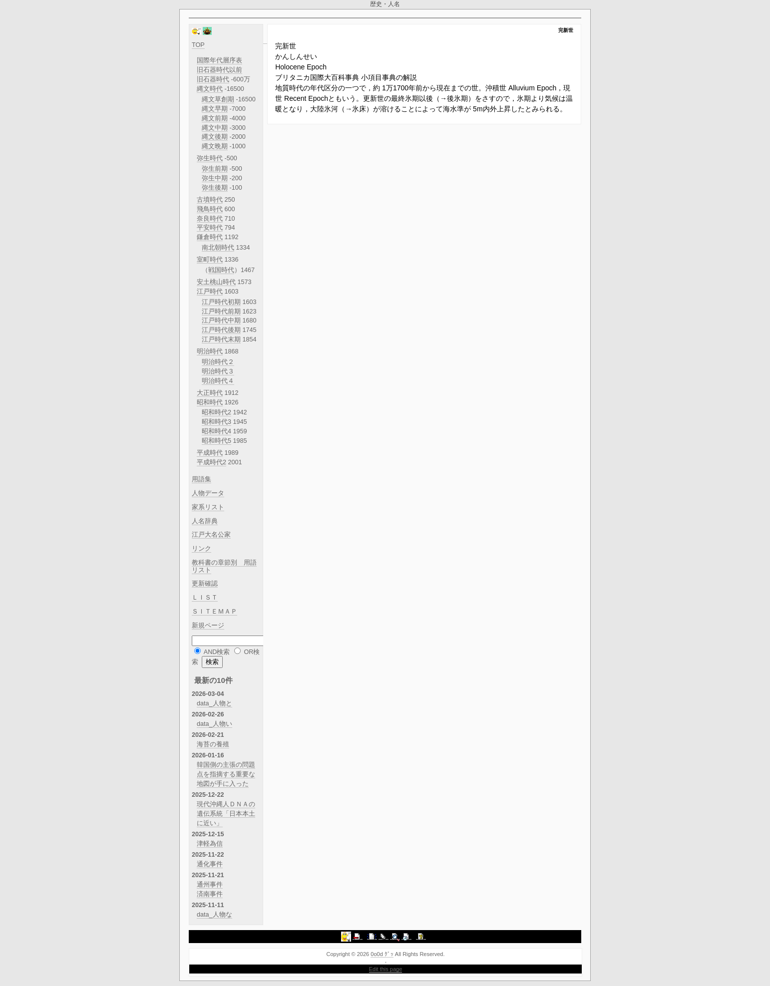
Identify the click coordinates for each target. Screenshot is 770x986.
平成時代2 (211, 462)
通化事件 (210, 864)
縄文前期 (215, 118)
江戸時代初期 (221, 302)
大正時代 (210, 392)
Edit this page (385, 969)
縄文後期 (215, 136)
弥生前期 (215, 168)
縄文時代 (210, 88)
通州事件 (210, 884)
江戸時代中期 (221, 320)
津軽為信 (210, 843)
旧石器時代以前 (219, 69)
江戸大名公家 (211, 534)
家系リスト (208, 507)
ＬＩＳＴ (205, 597)
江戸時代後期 (221, 330)
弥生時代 (210, 158)
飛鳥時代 (210, 209)
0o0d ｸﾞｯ (382, 954)
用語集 (201, 479)
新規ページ (208, 625)
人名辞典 (205, 521)
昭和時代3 (216, 421)
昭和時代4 (216, 431)
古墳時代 (210, 199)
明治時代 (210, 351)
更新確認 (205, 583)
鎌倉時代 (210, 237)
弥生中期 (215, 178)
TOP (198, 44)
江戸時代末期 (221, 339)
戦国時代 (221, 270)
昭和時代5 (216, 440)
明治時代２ (218, 361)
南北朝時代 (218, 247)
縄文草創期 (218, 99)
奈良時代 (210, 218)
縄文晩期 (215, 146)
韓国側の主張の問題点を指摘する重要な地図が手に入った (226, 774)
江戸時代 (210, 291)
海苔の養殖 (213, 744)
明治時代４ (218, 380)
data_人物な (214, 914)
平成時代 (210, 452)
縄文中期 (215, 127)
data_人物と (214, 703)
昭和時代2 (216, 412)
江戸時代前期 (221, 311)
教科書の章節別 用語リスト (224, 566)
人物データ (208, 493)
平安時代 (210, 227)
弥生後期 (215, 187)
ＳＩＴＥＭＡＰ (214, 611)
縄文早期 (215, 108)
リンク (201, 548)
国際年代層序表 (219, 60)
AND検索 (217, 652)
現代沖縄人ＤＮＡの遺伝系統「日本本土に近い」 (226, 814)
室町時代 (210, 259)
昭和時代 (210, 402)
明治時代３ (218, 371)
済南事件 (210, 894)
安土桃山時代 (216, 282)
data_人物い (214, 723)
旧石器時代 (213, 79)
